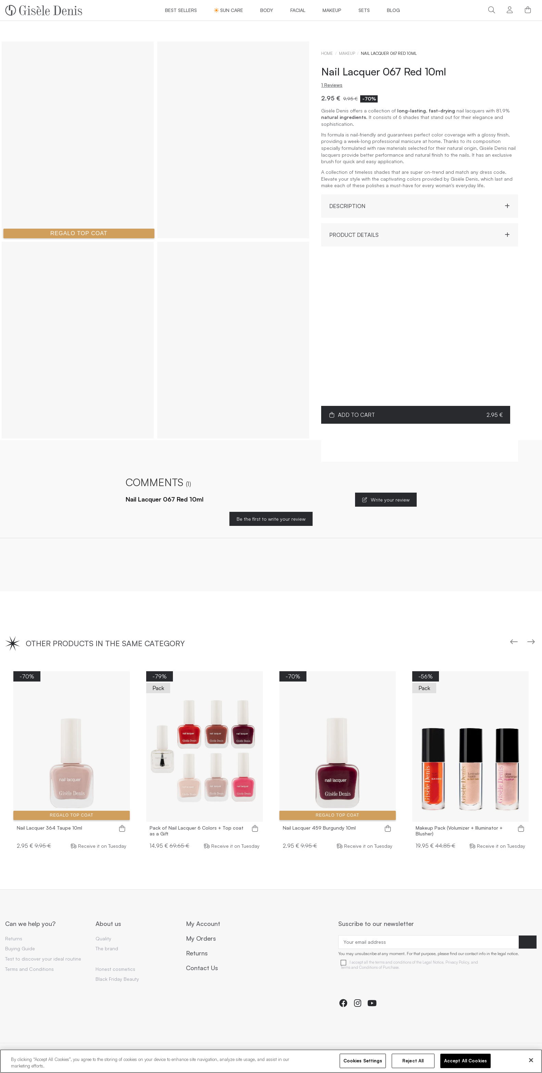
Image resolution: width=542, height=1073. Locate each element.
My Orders (201, 938)
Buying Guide (20, 948)
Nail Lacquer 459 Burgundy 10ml (319, 828)
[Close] (531, 1060)
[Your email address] (429, 942)
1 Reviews (331, 85)
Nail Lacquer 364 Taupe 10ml (49, 828)
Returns (13, 938)
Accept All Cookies (465, 1060)
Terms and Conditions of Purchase (370, 967)
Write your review (385, 500)
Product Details (419, 235)
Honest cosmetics (115, 969)
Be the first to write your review (271, 519)
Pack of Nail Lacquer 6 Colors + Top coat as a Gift (196, 830)
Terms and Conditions (29, 969)
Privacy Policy (457, 962)
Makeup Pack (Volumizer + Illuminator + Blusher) (459, 830)
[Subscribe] (528, 942)
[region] (271, 1061)
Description (419, 206)
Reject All (413, 1060)
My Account (203, 923)
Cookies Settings (362, 1060)
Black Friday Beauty (117, 979)
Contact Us (202, 968)
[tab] (419, 203)
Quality (103, 938)
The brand (107, 948)
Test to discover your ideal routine (43, 959)
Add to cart (415, 415)
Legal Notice (433, 962)
